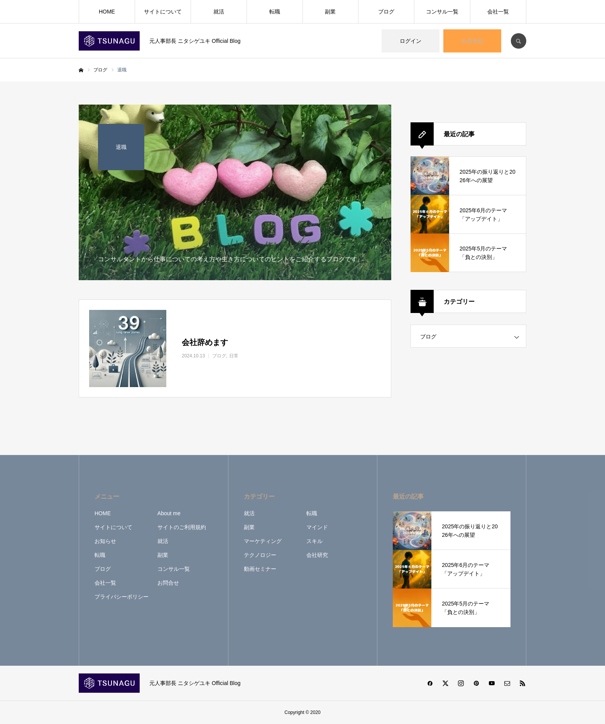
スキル (314, 541)
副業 (330, 11)
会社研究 (317, 555)
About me (169, 513)
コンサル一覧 (442, 11)
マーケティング (263, 541)
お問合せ (168, 583)
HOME (107, 11)
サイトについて (163, 11)
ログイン (410, 41)
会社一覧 (498, 11)
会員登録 (472, 41)
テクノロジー (260, 555)
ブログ (386, 11)
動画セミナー (260, 569)
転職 (274, 11)
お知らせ (105, 541)
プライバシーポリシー (122, 597)
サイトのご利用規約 (181, 527)
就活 (218, 11)
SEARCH (518, 41)
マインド (317, 527)
